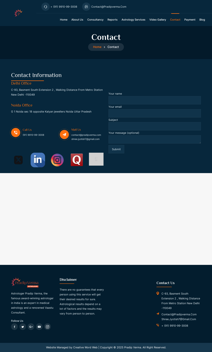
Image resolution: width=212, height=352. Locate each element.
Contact (175, 19)
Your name (154, 98)
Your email (154, 111)
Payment (189, 19)
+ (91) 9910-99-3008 (174, 325)
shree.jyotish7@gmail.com (178, 319)
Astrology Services (133, 19)
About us (77, 19)
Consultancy (95, 19)
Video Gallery (157, 19)
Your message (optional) (154, 138)
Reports (112, 19)
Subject (154, 124)
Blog (202, 19)
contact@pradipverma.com (179, 314)
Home (63, 19)
